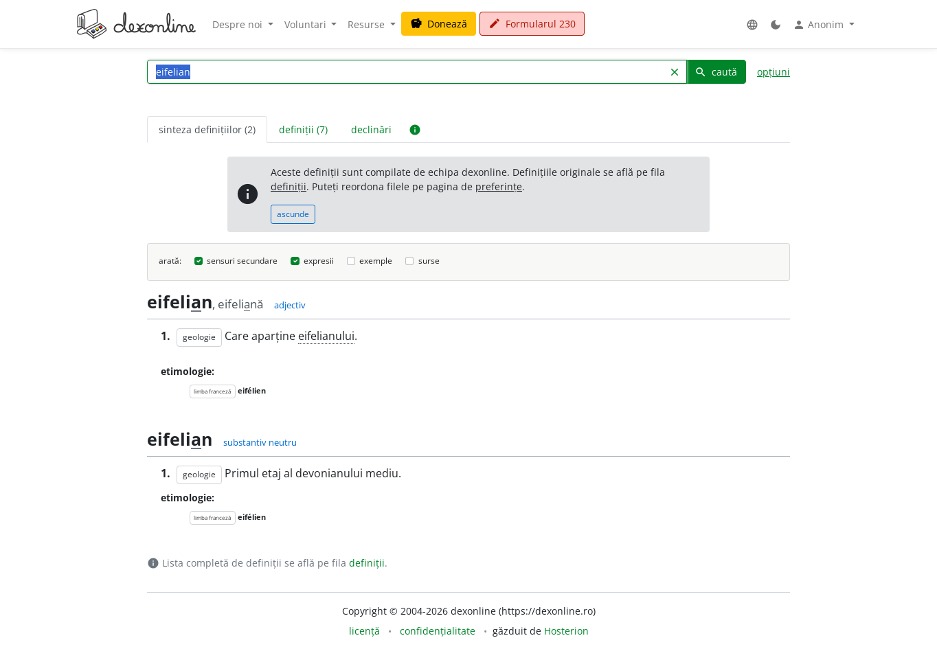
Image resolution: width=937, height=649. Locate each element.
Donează (438, 23)
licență (364, 630)
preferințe (498, 186)
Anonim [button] (819, 25)
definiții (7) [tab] (303, 129)
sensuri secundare (242, 260)
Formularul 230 (532, 23)
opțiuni (773, 71)
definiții (288, 186)
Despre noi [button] (238, 24)
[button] (752, 24)
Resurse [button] (367, 24)
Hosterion (566, 630)
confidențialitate (437, 630)
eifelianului (326, 335)
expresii (319, 260)
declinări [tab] (371, 129)
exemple (375, 260)
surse (429, 260)
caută (716, 71)
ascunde (293, 214)
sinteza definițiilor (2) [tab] (207, 129)
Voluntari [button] (306, 24)
